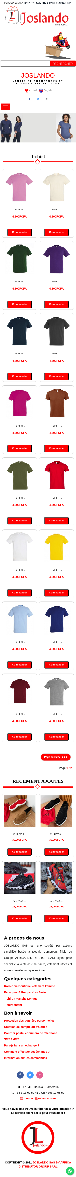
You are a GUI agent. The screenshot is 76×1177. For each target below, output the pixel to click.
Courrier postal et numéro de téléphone (30, 1033)
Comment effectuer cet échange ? (27, 1051)
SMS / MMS (11, 1039)
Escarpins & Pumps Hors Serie (25, 992)
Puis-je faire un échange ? (21, 1045)
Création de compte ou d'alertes (25, 1026)
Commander (19, 232)
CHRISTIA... (19, 834)
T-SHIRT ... (20, 209)
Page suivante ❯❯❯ (55, 757)
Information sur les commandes (25, 1058)
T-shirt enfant (13, 1004)
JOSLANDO (38, 78)
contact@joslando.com (38, 1098)
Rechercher (63, 63)
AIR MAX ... (19, 900)
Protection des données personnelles (29, 1020)
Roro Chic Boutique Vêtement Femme (29, 986)
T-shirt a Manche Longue (20, 998)
